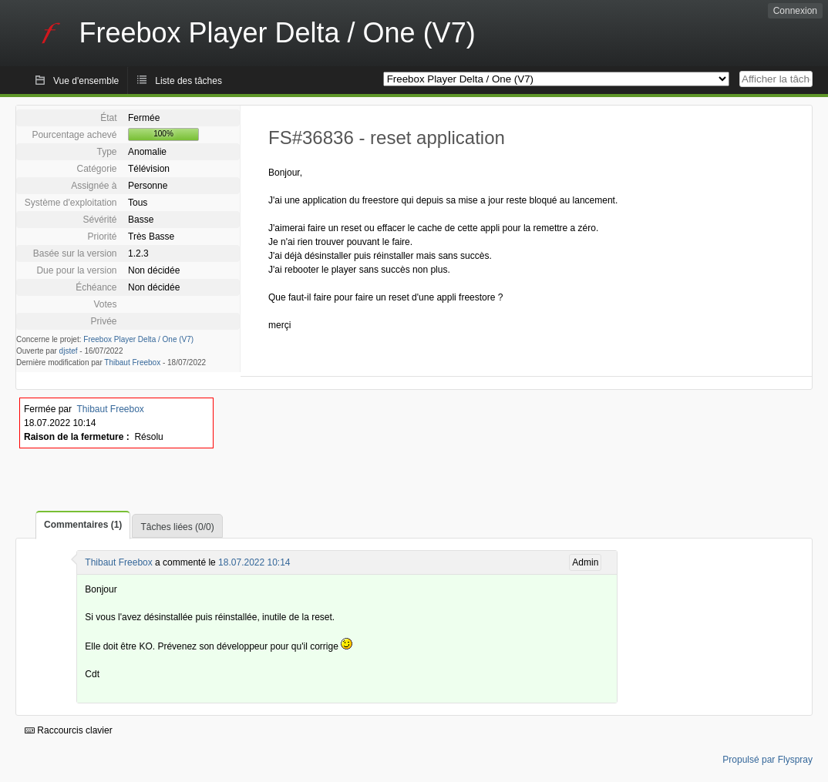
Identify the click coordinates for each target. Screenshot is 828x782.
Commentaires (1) (83, 524)
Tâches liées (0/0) (177, 527)
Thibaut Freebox (132, 362)
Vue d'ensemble (86, 81)
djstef (68, 351)
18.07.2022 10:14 (254, 562)
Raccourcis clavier (69, 730)
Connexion (795, 10)
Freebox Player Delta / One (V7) (138, 339)
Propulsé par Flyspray (767, 759)
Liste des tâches (188, 81)
